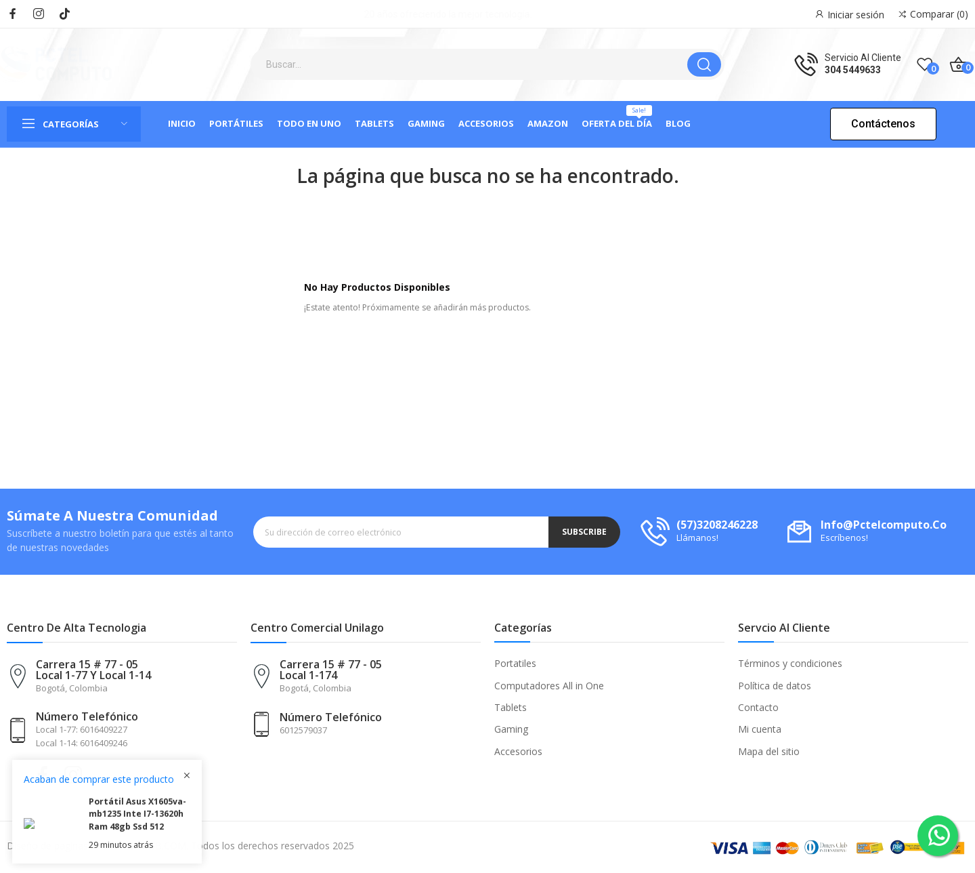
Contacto (758, 707)
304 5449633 (853, 70)
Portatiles (515, 663)
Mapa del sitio (769, 751)
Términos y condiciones (790, 663)
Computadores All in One (549, 685)
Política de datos (774, 685)
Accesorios (518, 751)
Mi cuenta (759, 729)
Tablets (510, 707)
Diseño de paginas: (48, 845)
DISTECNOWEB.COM (139, 845)
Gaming (511, 729)
